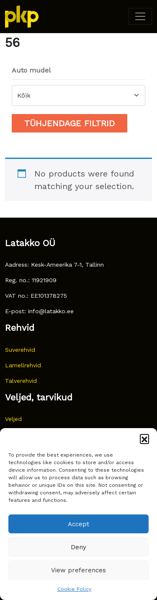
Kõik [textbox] (24, 95)
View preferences (78, 570)
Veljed (13, 419)
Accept (78, 524)
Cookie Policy (74, 589)
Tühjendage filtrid (69, 123)
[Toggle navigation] (140, 16)
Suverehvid (20, 349)
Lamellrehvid (23, 365)
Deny (78, 547)
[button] (144, 438)
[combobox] (78, 95)
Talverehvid (21, 380)
